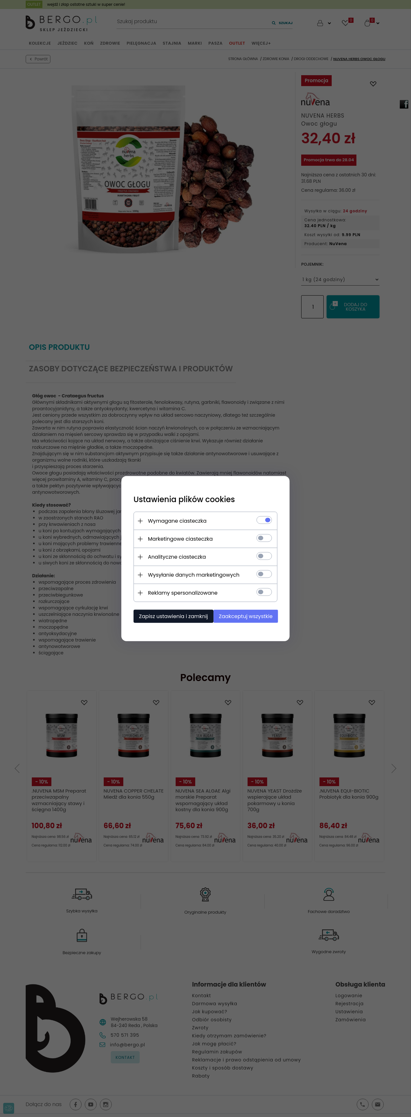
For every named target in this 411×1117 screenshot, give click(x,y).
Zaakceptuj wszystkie (247, 616)
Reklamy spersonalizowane (181, 592)
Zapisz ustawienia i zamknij (171, 616)
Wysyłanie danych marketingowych (192, 574)
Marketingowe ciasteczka (178, 538)
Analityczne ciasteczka (175, 556)
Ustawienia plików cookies (182, 499)
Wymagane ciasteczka (175, 520)
